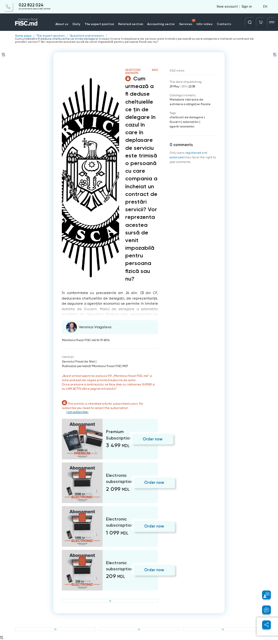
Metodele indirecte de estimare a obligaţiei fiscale (190, 102)
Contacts (224, 24)
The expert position (99, 24)
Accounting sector (161, 24)
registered (193, 152)
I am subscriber (77, 412)
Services (187, 22)
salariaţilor (191, 121)
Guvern (175, 121)
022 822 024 (31, 5)
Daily (76, 24)
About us (61, 24)
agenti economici (182, 126)
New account (227, 7)
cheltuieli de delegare (186, 117)
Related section (130, 24)
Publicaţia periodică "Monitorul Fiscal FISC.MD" (95, 366)
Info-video (204, 24)
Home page (23, 35)
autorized (177, 157)
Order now (153, 439)
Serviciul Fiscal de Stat (78, 361)
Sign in (247, 7)
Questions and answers (87, 35)
